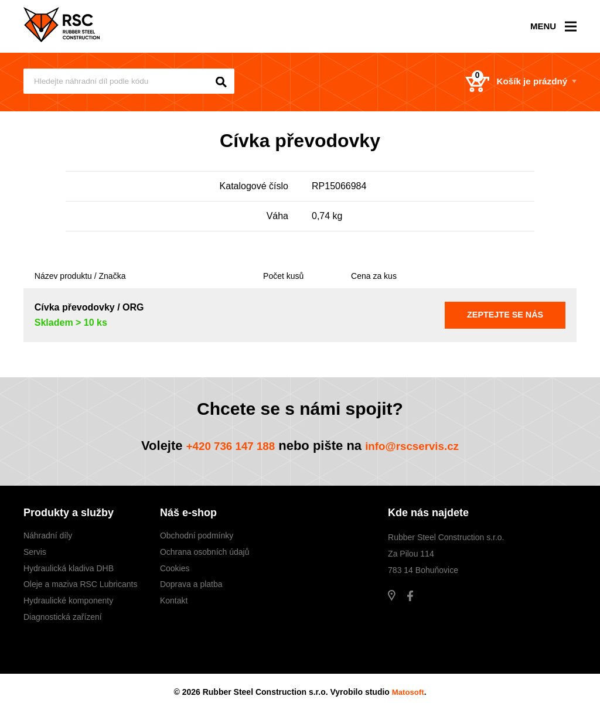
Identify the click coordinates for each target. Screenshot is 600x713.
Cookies (175, 568)
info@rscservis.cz (419, 445)
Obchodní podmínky (196, 535)
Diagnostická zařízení (62, 617)
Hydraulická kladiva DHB (68, 568)
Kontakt (174, 600)
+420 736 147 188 (222, 445)
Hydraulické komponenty (68, 600)
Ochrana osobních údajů (205, 552)
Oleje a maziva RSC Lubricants (80, 584)
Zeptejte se (505, 315)
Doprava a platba (191, 584)
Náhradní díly (47, 535)
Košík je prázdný (507, 82)
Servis (34, 552)
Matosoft (408, 692)
